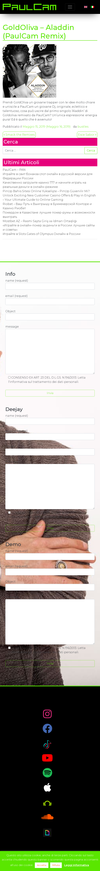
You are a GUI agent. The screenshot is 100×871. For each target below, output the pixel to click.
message (50, 349)
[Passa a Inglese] (85, 7)
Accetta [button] (41, 865)
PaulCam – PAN (14, 169)
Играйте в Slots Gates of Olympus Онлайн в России (42, 234)
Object (50, 315)
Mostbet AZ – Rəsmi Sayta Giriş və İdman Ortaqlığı (40, 221)
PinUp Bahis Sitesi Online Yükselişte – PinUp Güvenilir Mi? (46, 191)
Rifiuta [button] (56, 865)
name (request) (50, 284)
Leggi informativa (76, 865)
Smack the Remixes (19, 134)
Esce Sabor (87, 134)
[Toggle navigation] (70, 7)
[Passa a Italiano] (92, 7)
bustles (83, 126)
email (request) (50, 299)
